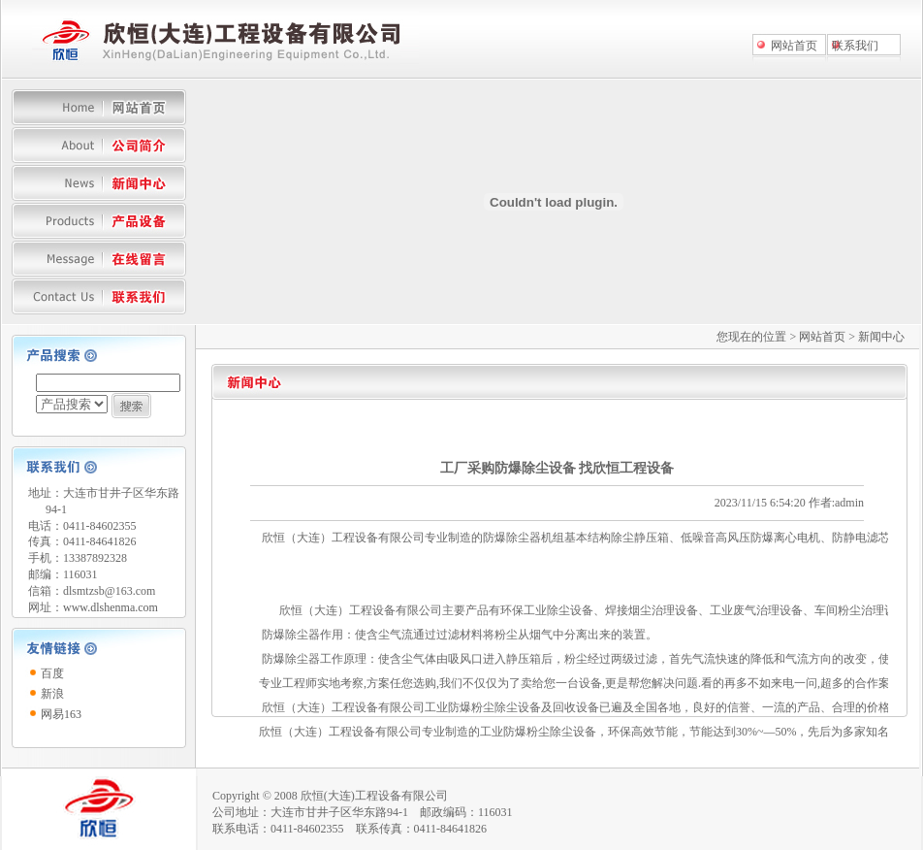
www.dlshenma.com (110, 607)
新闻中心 (881, 336)
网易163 (61, 714)
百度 (52, 673)
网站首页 (794, 45)
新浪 (52, 694)
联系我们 (855, 45)
